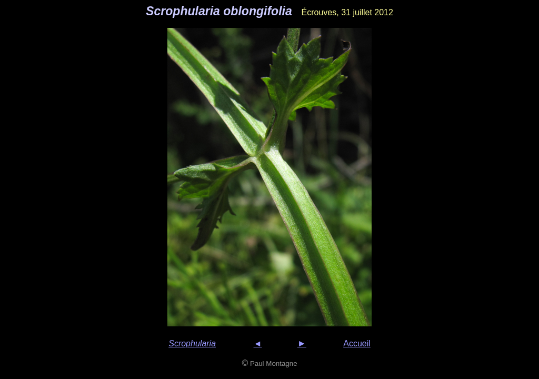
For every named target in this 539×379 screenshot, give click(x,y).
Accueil (357, 343)
